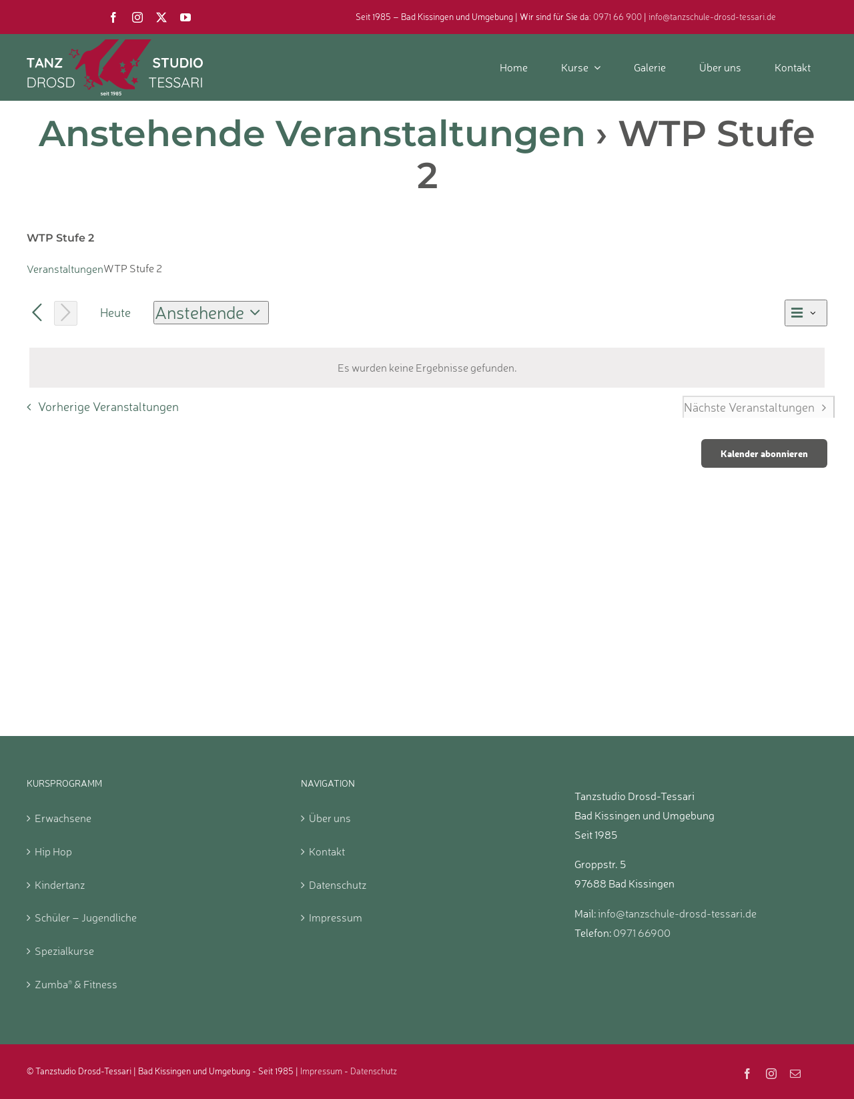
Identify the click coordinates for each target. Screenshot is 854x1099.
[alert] (427, 368)
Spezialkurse (64, 951)
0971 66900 (642, 933)
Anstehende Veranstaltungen (312, 133)
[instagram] (137, 17)
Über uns (330, 818)
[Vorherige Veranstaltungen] (37, 313)
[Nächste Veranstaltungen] (65, 313)
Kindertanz (60, 884)
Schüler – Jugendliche (86, 917)
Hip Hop (53, 851)
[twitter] (161, 17)
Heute (115, 312)
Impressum (335, 917)
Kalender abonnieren (764, 453)
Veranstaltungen (65, 269)
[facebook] (113, 17)
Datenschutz (337, 884)
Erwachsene (63, 818)
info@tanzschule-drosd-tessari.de (712, 16)
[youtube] (185, 17)
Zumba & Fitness (76, 984)
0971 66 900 (617, 16)
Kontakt (327, 851)
